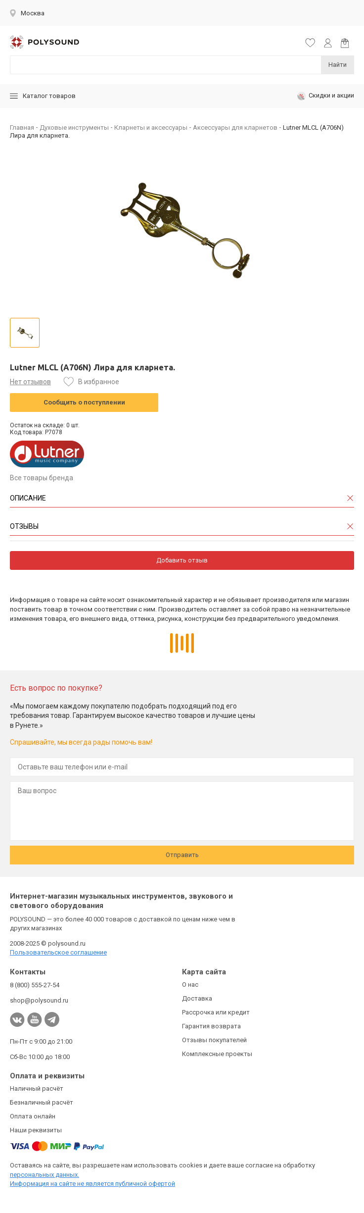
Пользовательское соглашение (58, 952)
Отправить (182, 855)
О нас (190, 984)
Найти (337, 64)
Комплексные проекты (217, 1054)
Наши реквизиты (36, 1130)
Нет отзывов (30, 382)
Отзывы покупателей (214, 1040)
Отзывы (24, 526)
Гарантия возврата (211, 1026)
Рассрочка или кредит (216, 1012)
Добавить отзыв (182, 560)
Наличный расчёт (36, 1088)
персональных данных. (44, 1174)
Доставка (197, 998)
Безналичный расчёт (41, 1102)
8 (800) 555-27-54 (34, 985)
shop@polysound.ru (39, 1000)
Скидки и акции (325, 96)
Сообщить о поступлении (84, 402)
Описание (28, 498)
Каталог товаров (43, 96)
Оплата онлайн (32, 1116)
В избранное (98, 382)
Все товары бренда (41, 478)
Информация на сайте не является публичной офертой (92, 1183)
